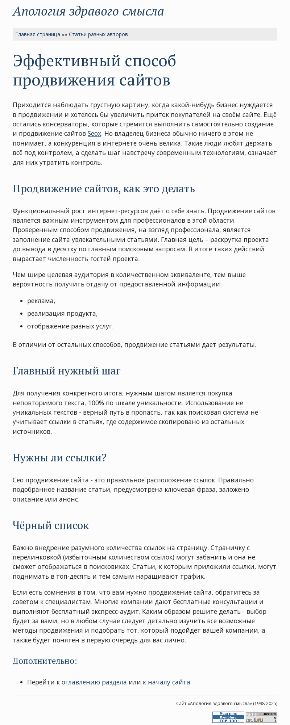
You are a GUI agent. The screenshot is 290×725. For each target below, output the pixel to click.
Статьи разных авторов (98, 34)
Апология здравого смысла (88, 10)
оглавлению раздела (94, 682)
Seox (94, 133)
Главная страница (37, 34)
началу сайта (169, 682)
